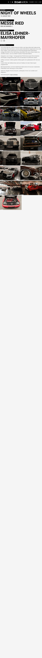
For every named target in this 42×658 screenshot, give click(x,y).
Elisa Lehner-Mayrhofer (15, 35)
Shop (39, 2)
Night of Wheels (14, 74)
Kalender (31, 2)
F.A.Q (35, 2)
